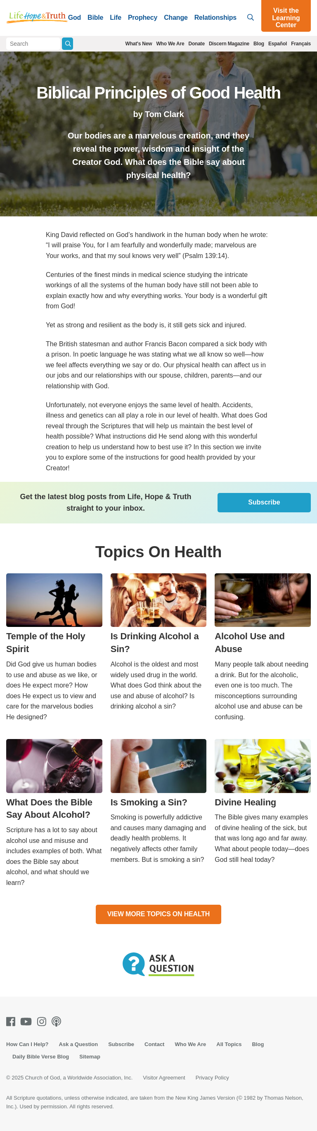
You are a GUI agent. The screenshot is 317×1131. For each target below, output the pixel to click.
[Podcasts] (58, 1021)
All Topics (228, 1044)
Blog (258, 44)
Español (277, 44)
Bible (95, 17)
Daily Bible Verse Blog (40, 1057)
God (74, 17)
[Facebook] (12, 1021)
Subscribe (264, 502)
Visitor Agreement (164, 1078)
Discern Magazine (229, 44)
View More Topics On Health (158, 913)
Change (175, 17)
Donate (196, 44)
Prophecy (142, 17)
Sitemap (89, 1057)
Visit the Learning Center (286, 17)
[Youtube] (27, 1021)
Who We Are (170, 44)
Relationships (215, 17)
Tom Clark (164, 114)
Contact (154, 1044)
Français (301, 44)
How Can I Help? (27, 1044)
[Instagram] (43, 1021)
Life (115, 17)
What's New (138, 44)
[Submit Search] (67, 44)
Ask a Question (78, 1044)
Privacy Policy (212, 1078)
